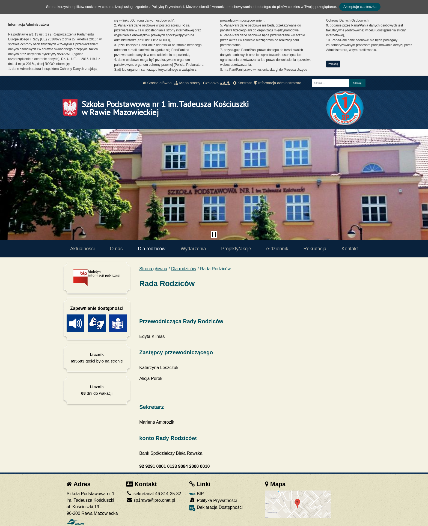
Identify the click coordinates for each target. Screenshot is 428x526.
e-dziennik (277, 248)
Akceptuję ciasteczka (359, 7)
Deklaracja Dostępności (216, 508)
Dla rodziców (151, 248)
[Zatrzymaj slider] (214, 234)
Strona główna (156, 83)
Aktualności (82, 248)
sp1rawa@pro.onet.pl (150, 500)
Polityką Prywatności (167, 7)
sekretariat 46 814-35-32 (153, 493)
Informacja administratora (277, 83)
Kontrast (242, 83)
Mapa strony (187, 83)
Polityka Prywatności (213, 500)
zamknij (333, 64)
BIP (196, 493)
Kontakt (349, 248)
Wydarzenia (193, 248)
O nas (116, 248)
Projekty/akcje (236, 248)
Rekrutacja (315, 248)
